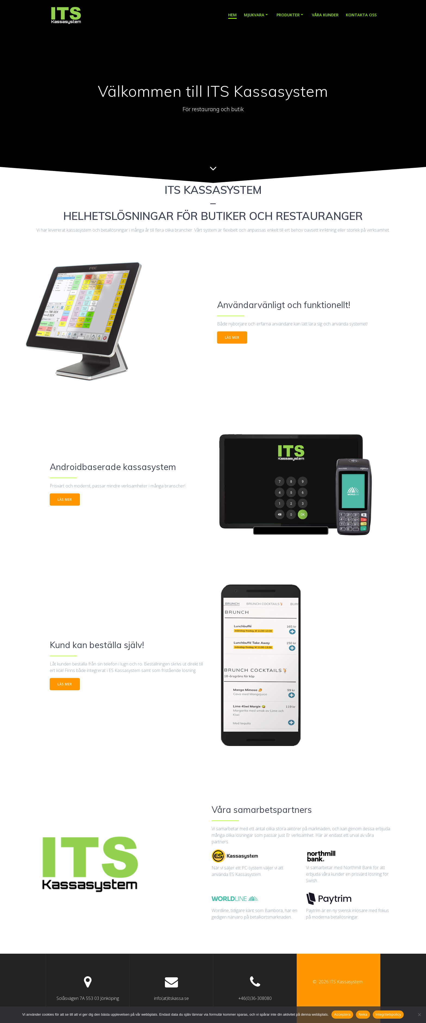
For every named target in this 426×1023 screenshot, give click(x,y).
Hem (232, 14)
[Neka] (419, 1014)
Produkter (288, 14)
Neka (363, 1014)
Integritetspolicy (388, 1014)
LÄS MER (232, 337)
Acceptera (342, 1014)
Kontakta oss (361, 14)
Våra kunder (325, 14)
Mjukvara (254, 14)
